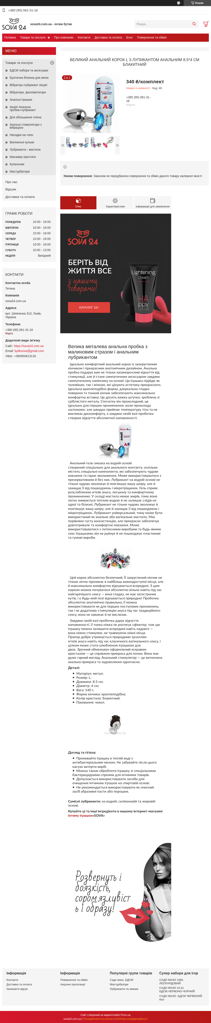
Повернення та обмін (152, 37)
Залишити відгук (17, 989)
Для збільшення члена (25, 117)
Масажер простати (23, 157)
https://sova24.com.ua (28, 346)
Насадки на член (21, 135)
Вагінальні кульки (22, 142)
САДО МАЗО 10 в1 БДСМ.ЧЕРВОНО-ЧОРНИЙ (177, 989)
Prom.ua (125, 1015)
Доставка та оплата (108, 37)
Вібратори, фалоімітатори (28, 92)
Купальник (17, 164)
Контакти (84, 37)
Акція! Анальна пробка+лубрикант (23, 108)
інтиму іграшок (80, 815)
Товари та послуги (32, 37)
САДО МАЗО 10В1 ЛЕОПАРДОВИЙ (171, 981)
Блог (129, 37)
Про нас (11, 182)
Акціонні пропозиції (72, 984)
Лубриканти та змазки (124, 989)
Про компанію (63, 37)
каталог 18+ (89, 307)
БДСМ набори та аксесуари (29, 70)
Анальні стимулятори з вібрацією (26, 126)
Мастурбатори (20, 171)
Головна (10, 37)
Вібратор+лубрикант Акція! (28, 85)
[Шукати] (194, 24)
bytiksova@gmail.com (29, 351)
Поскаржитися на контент (98, 1018)
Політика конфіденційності (132, 1018)
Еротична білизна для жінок (29, 77)
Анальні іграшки (21, 99)
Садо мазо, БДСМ (121, 979)
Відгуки (10, 189)
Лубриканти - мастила (25, 149)
